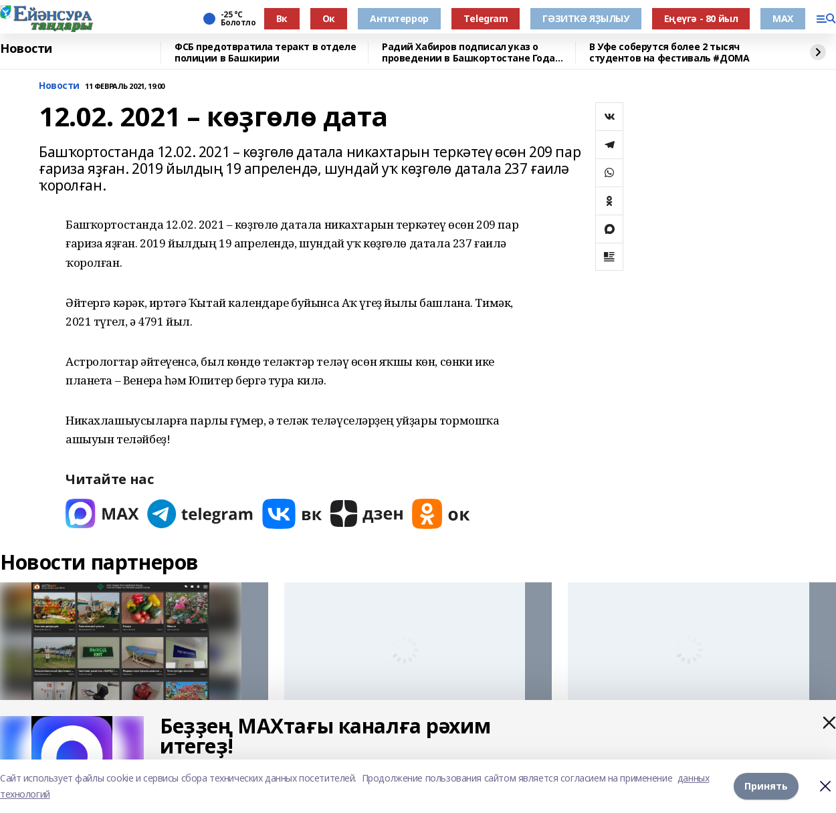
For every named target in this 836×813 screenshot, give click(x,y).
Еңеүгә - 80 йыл (701, 18)
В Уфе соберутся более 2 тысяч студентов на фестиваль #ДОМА (669, 52)
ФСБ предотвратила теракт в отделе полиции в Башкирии (265, 52)
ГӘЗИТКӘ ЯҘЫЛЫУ (585, 18)
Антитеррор (399, 18)
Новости (26, 48)
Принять (766, 786)
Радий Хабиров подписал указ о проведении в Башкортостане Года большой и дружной (468, 52)
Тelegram (485, 18)
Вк (282, 18)
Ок (328, 18)
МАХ (782, 18)
